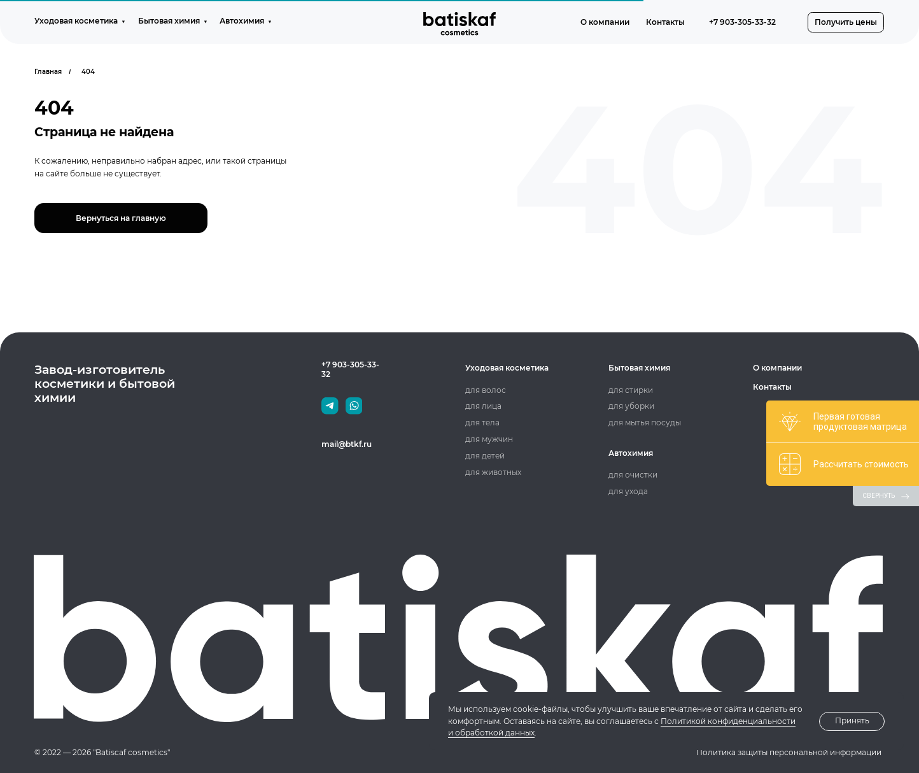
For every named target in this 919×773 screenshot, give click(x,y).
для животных (493, 472)
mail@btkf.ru (346, 444)
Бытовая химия (639, 367)
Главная (48, 71)
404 (88, 71)
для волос (485, 390)
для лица (483, 406)
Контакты (772, 387)
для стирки (630, 390)
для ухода (628, 491)
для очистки (632, 474)
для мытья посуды (644, 422)
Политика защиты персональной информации (788, 752)
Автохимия (630, 453)
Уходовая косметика (507, 367)
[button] (846, 22)
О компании (777, 367)
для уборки (631, 406)
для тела (482, 422)
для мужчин (489, 439)
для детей (485, 455)
